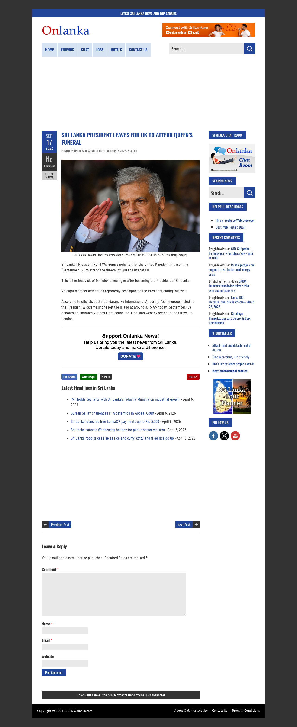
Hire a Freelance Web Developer (235, 220)
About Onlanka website (191, 710)
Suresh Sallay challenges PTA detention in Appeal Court (112, 413)
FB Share (69, 377)
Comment (49, 165)
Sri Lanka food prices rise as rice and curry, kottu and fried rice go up (122, 438)
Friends (67, 49)
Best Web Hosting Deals (231, 227)
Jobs (99, 49)
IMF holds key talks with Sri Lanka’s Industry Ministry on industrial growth (125, 399)
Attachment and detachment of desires (231, 347)
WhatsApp (88, 377)
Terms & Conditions (246, 710)
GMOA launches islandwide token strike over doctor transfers (229, 285)
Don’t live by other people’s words (233, 363)
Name (47, 624)
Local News (49, 175)
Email (47, 640)
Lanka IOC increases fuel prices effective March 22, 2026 (231, 302)
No (49, 159)
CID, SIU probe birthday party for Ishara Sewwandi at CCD (231, 253)
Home (49, 49)
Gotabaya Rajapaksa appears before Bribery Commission (230, 318)
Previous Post (60, 524)
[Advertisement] (148, 93)
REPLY (193, 377)
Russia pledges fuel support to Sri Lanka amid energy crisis (232, 269)
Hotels (116, 49)
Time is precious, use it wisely (230, 356)
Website (48, 656)
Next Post (184, 524)
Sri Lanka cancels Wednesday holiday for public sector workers (118, 430)
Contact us (138, 49)
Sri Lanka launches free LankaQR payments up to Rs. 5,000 (115, 422)
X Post (105, 377)
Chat (85, 49)
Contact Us (219, 710)
